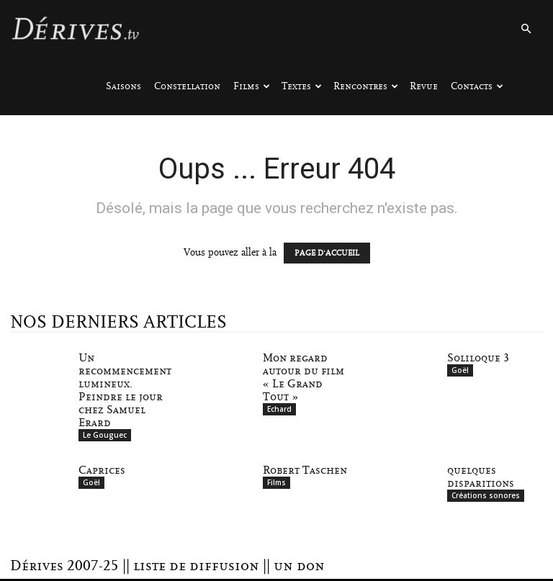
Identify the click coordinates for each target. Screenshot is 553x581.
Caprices (101, 470)
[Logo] (75, 29)
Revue (424, 86)
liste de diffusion (196, 566)
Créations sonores (485, 495)
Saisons (123, 86)
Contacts (477, 86)
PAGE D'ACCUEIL (327, 253)
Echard (279, 409)
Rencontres (365, 86)
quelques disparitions (480, 477)
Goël (460, 370)
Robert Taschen (305, 470)
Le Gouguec (105, 435)
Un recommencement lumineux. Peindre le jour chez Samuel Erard (124, 390)
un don (299, 566)
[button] (525, 29)
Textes (302, 86)
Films (251, 86)
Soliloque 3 (478, 357)
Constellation (187, 86)
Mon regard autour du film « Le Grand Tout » (303, 377)
